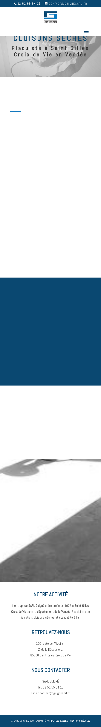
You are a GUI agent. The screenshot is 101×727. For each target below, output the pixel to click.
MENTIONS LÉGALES (80, 721)
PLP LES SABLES (59, 721)
